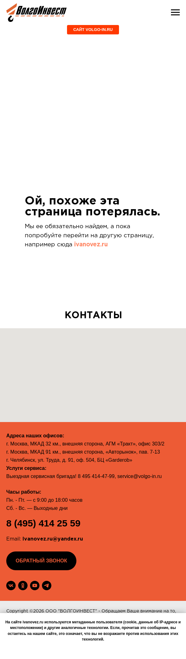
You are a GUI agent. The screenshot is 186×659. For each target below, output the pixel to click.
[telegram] (46, 585)
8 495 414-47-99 (96, 476)
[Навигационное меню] (175, 12)
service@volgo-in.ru (139, 476)
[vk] (11, 585)
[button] (41, 560)
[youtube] (34, 585)
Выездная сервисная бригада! (41, 476)
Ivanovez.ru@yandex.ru (53, 539)
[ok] (23, 585)
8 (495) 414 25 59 (43, 523)
